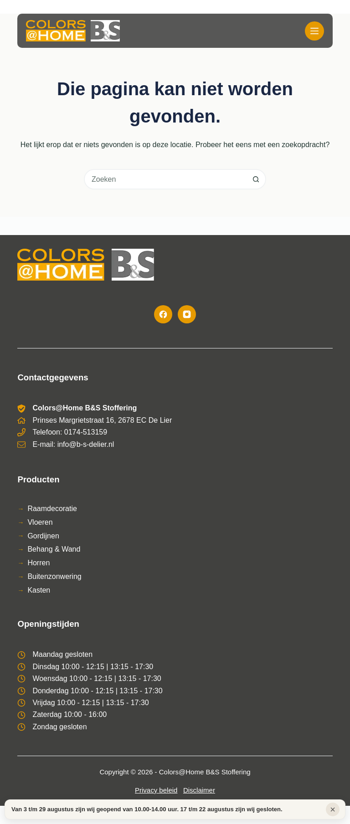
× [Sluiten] (332, 809)
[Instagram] (187, 314)
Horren (38, 563)
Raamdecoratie (52, 508)
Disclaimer (199, 790)
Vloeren (39, 522)
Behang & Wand (53, 549)
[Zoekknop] (256, 179)
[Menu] (314, 31)
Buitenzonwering (54, 576)
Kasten (38, 590)
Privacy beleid (156, 790)
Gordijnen (43, 536)
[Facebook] (163, 314)
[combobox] (166, 179)
